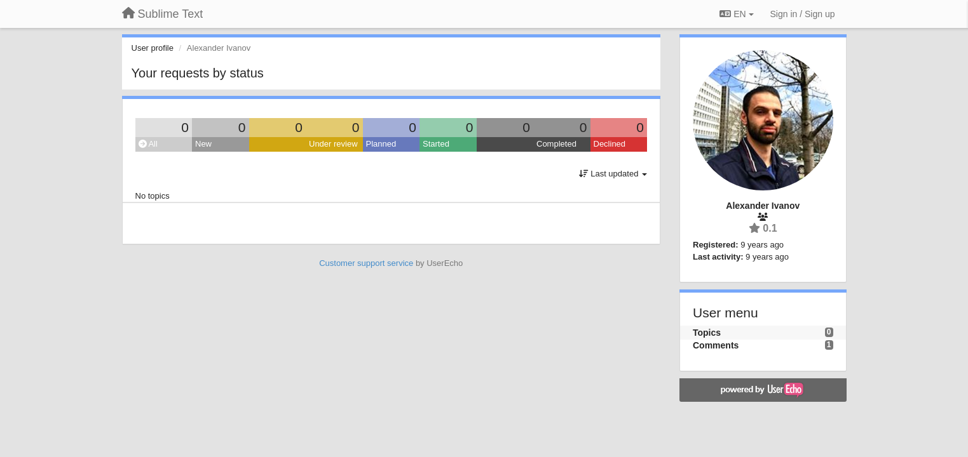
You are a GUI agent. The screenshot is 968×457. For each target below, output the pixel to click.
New (203, 144)
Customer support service (366, 263)
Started (436, 144)
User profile (153, 48)
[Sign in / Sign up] (802, 14)
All (148, 144)
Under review (333, 144)
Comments (716, 345)
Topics (707, 333)
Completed (556, 144)
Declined (610, 144)
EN (736, 14)
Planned (381, 144)
